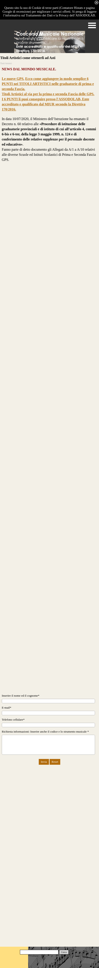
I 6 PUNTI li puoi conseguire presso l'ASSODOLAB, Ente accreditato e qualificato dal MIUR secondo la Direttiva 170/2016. (45, 104)
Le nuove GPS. (13, 79)
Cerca (64, 952)
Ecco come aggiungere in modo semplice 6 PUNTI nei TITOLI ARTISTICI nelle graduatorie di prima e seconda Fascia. (48, 84)
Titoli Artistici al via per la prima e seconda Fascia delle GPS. (48, 94)
